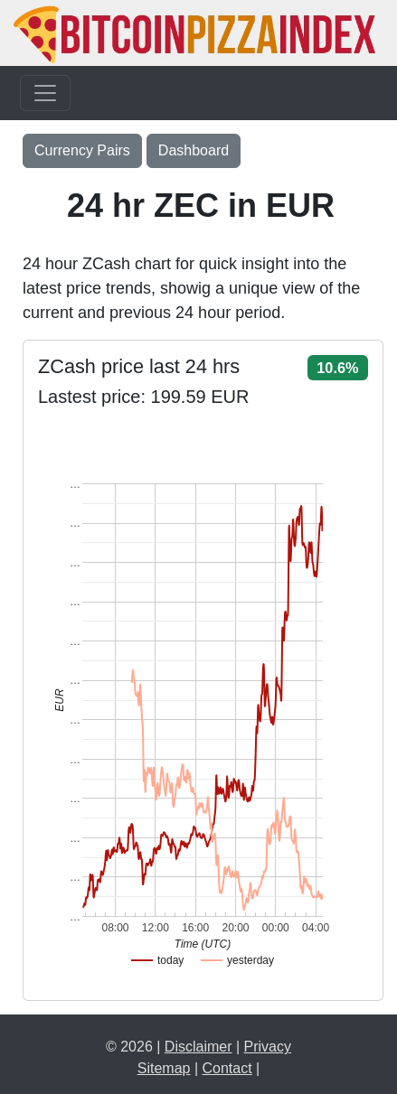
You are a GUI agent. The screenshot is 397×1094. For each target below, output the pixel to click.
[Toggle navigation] (45, 93)
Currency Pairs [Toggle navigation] (82, 150)
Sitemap (164, 1068)
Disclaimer (198, 1046)
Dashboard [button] (193, 150)
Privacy (267, 1046)
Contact (227, 1068)
